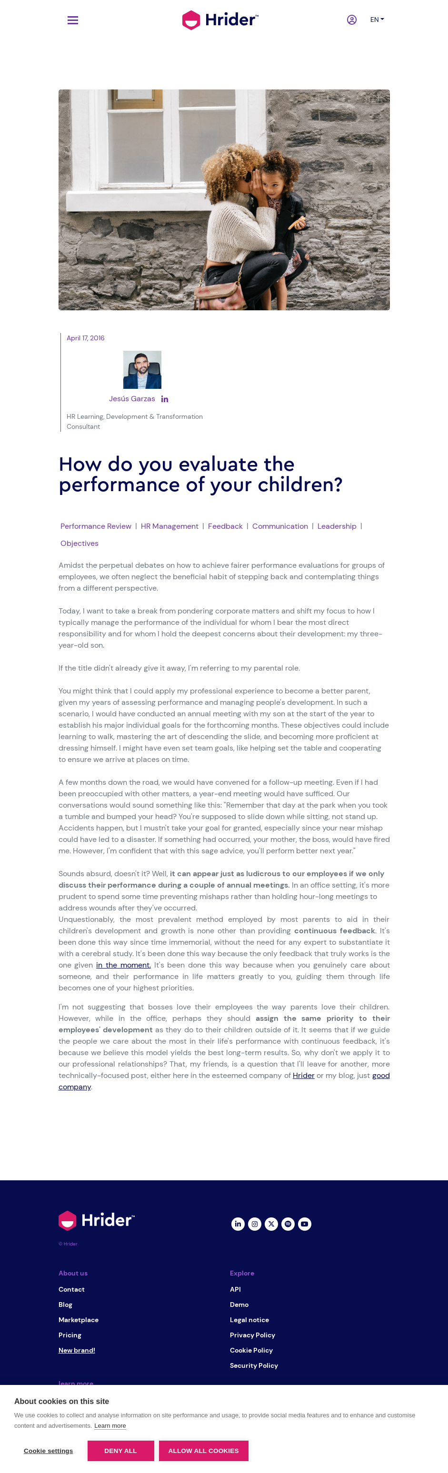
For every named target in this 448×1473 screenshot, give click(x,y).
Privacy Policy (252, 1335)
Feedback (225, 526)
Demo (239, 1304)
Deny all (120, 1450)
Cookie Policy (251, 1350)
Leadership (337, 526)
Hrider (304, 1075)
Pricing (70, 1335)
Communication (280, 526)
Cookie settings (48, 1450)
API (235, 1289)
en (374, 19)
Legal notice (249, 1319)
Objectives (79, 543)
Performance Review (95, 526)
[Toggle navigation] (70, 20)
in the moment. (123, 965)
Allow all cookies (204, 1450)
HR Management (170, 526)
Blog (65, 1304)
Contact (72, 1289)
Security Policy (254, 1365)
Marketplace (79, 1319)
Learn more (110, 1425)
